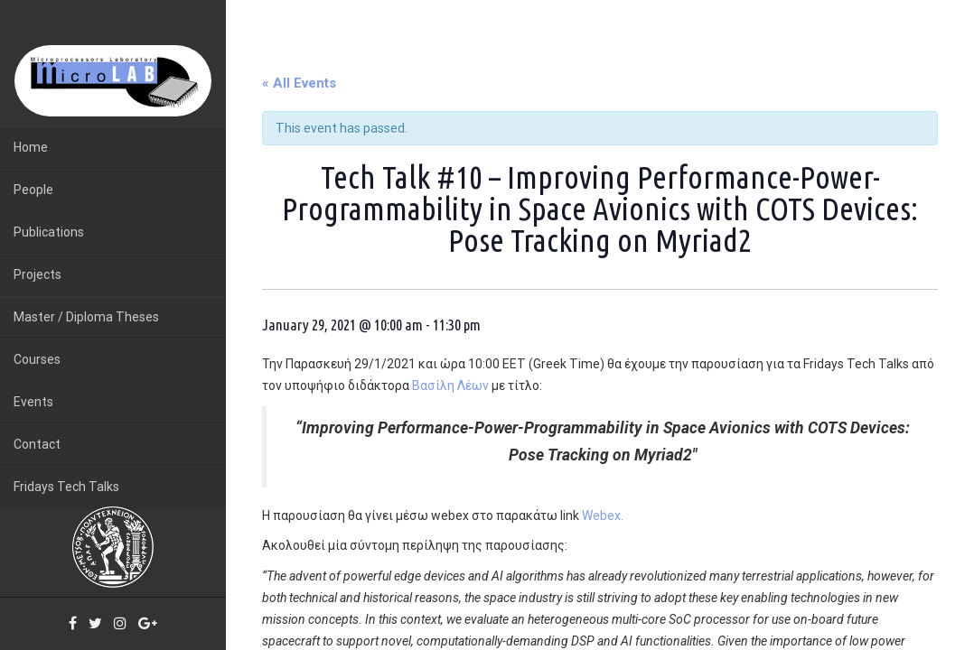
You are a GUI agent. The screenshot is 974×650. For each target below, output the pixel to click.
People (33, 189)
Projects (37, 274)
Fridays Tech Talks (66, 486)
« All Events (299, 83)
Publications (49, 232)
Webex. (602, 515)
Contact (37, 444)
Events (33, 402)
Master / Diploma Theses (86, 317)
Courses (37, 359)
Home (31, 147)
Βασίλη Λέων (450, 385)
